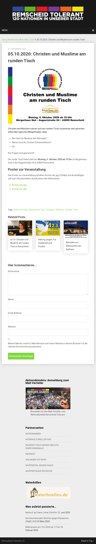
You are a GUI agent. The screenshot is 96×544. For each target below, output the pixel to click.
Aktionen (14, 39)
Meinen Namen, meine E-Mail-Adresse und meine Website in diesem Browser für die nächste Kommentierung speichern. (47, 345)
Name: (11, 299)
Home (5, 39)
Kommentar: (14, 271)
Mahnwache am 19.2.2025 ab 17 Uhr (43, 527)
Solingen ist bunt (36, 459)
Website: (12, 326)
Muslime (60, 210)
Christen (50, 210)
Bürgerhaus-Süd (37, 210)
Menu (5, 30)
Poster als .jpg (19, 185)
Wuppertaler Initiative (39, 471)
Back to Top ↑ (87, 541)
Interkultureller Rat (38, 439)
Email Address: (15, 313)
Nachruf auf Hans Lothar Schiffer (41, 512)
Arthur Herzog (20, 210)
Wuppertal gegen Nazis (39, 465)
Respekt (30, 454)
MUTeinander (33, 433)
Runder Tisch (28, 39)
